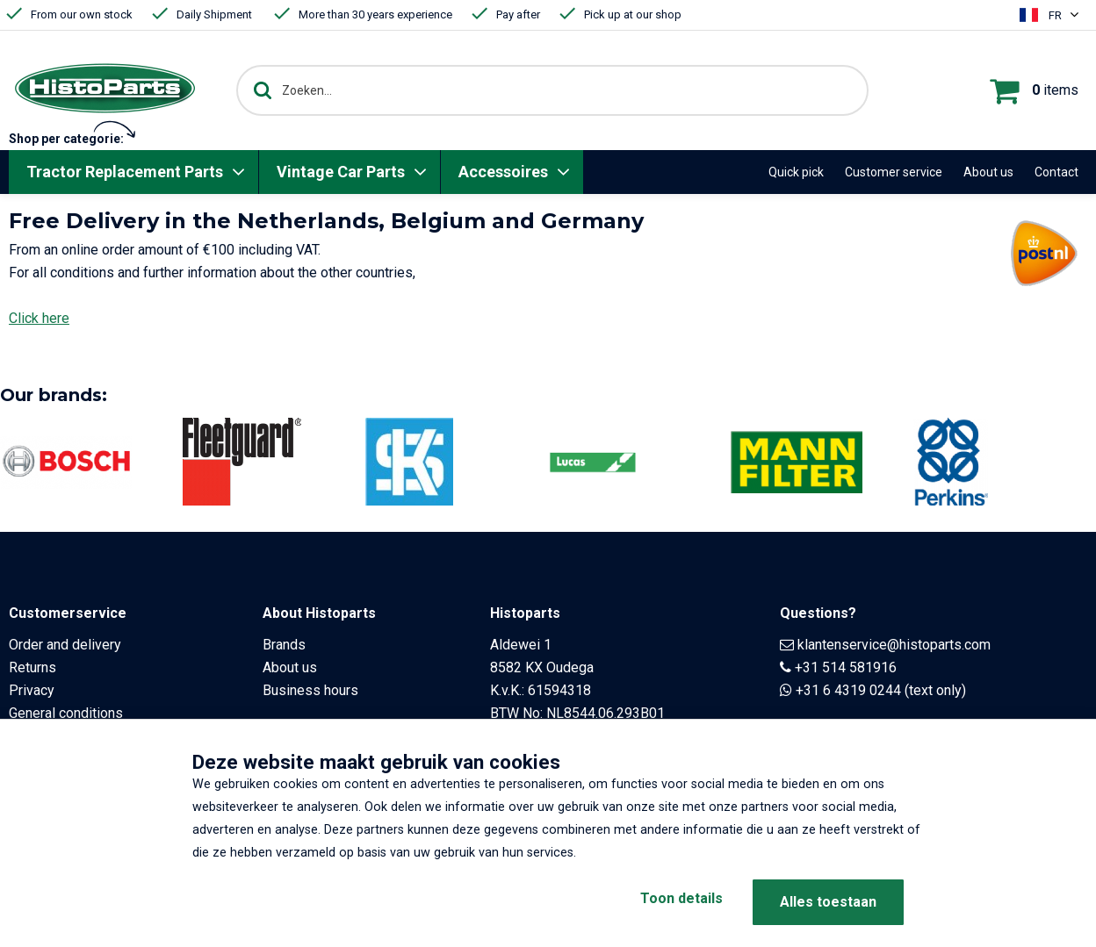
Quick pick (796, 172)
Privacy (31, 690)
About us (988, 172)
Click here (39, 318)
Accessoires (503, 171)
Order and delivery (65, 644)
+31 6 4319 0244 (848, 690)
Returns (32, 667)
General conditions (66, 713)
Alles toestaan (828, 901)
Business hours (310, 690)
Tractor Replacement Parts (124, 171)
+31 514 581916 (846, 667)
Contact (1056, 172)
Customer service (893, 172)
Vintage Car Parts (341, 171)
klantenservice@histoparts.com (894, 644)
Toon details (671, 901)
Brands (284, 644)
